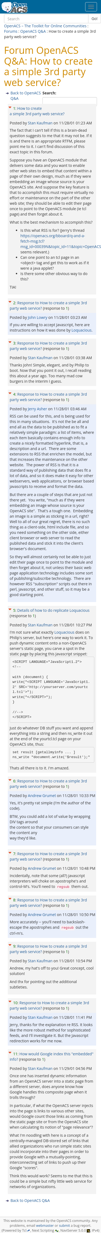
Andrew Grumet (42, 795)
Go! (95, 18)
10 (15, 1002)
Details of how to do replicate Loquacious (53, 610)
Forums (10, 31)
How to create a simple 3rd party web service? (37, 111)
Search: (49, 92)
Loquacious (81, 330)
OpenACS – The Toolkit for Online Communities (45, 25)
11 (15, 1053)
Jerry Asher (38, 408)
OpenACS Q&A (33, 31)
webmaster (45, 1225)
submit (64, 1225)
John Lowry (38, 317)
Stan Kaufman (40, 122)
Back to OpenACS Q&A (30, 1200)
